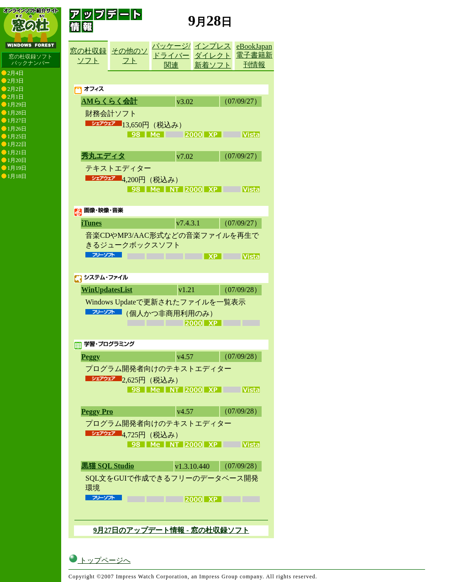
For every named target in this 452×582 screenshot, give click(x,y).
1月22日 (16, 144)
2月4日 (15, 73)
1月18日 (16, 176)
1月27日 (16, 120)
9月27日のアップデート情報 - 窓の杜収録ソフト (171, 530)
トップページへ (99, 560)
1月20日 (16, 160)
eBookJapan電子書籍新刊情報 (254, 55)
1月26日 (16, 129)
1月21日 (16, 152)
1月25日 (16, 136)
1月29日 (16, 104)
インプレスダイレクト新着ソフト (212, 55)
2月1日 (15, 97)
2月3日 (15, 81)
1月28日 (16, 113)
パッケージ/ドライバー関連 (171, 55)
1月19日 (16, 168)
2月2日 (15, 89)
